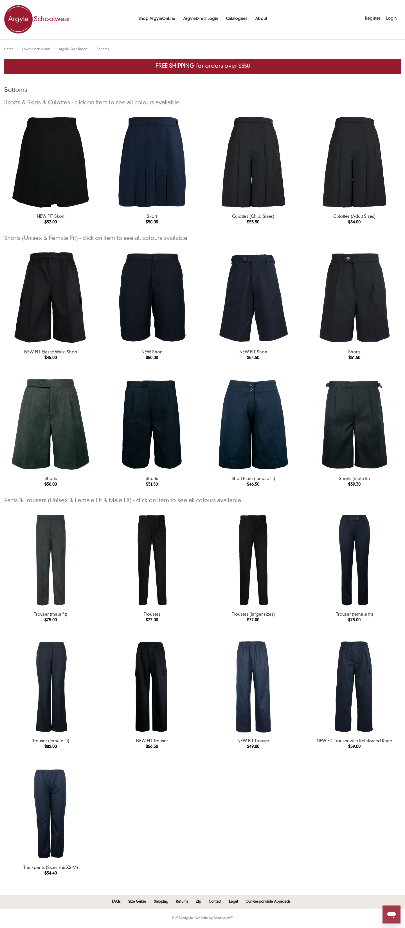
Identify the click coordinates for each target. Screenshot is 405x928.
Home (9, 49)
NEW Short (152, 352)
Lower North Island (36, 49)
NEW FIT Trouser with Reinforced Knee (354, 741)
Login (391, 19)
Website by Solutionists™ (214, 918)
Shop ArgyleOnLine (156, 19)
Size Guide (137, 902)
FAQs (116, 902)
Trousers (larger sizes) (253, 615)
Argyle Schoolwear (37, 19)
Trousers (152, 615)
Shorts (354, 352)
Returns (182, 902)
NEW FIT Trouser (152, 741)
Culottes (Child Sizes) (253, 217)
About (261, 19)
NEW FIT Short (253, 352)
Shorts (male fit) (354, 479)
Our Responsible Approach (268, 902)
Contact (215, 902)
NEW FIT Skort (50, 217)
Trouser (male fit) (50, 615)
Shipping (161, 902)
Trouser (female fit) (354, 615)
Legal (233, 902)
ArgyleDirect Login (200, 19)
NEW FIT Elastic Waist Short (50, 352)
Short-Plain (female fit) (253, 479)
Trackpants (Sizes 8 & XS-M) (50, 868)
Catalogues (236, 19)
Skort (152, 217)
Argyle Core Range (73, 49)
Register (372, 19)
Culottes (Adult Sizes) (354, 217)
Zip (198, 902)
